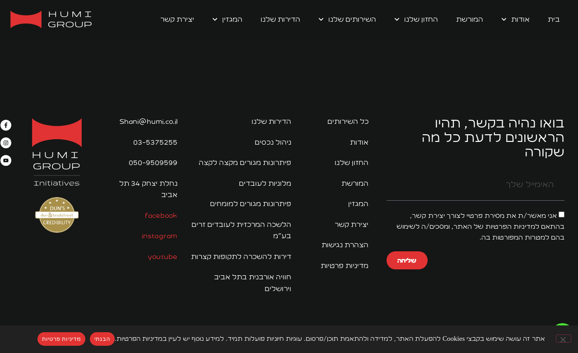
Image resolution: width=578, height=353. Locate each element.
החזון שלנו (416, 19)
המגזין (227, 19)
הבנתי (102, 338)
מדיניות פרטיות (61, 338)
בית (554, 19)
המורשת (469, 19)
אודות (515, 19)
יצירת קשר (177, 19)
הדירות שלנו (280, 19)
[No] (563, 338)
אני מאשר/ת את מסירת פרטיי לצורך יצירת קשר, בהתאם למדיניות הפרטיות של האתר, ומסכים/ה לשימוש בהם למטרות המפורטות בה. (480, 226)
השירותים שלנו (347, 19)
